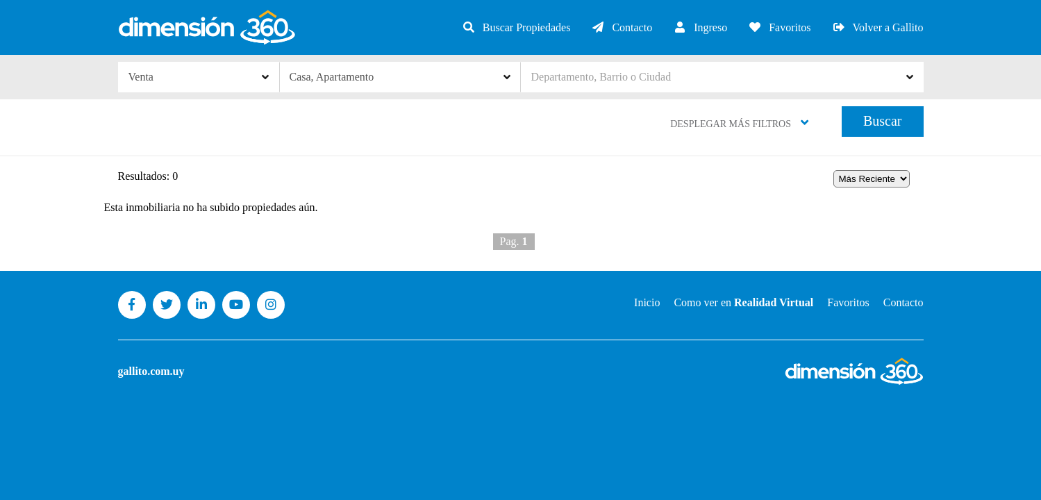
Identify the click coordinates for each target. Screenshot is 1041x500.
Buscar (882, 120)
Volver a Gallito (878, 27)
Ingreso (700, 27)
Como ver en (743, 302)
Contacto (621, 27)
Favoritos (779, 27)
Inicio (647, 302)
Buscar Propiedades (516, 27)
